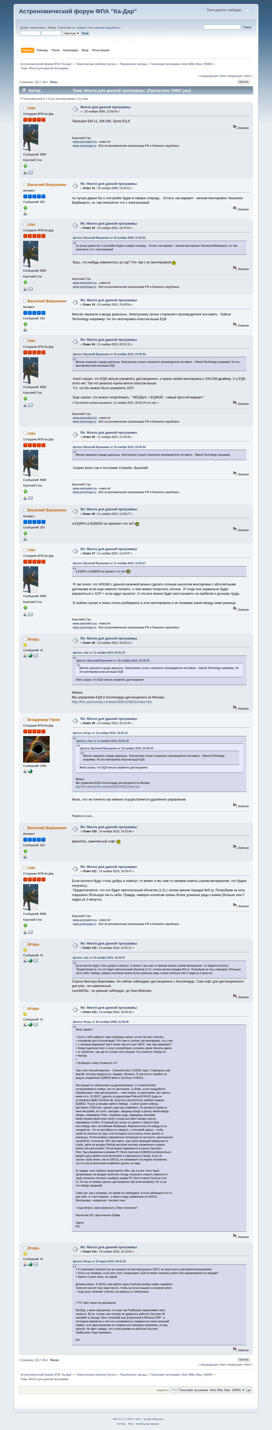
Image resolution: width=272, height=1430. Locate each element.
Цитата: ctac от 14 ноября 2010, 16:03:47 (99, 957)
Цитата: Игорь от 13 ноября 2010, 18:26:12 (100, 733)
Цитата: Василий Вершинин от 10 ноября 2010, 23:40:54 (109, 354)
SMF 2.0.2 (119, 1419)
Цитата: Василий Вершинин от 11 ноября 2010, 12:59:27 (109, 563)
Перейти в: (162, 1390)
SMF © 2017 (134, 1419)
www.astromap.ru (84, 145)
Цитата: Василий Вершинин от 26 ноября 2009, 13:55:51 (109, 237)
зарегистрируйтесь (107, 27)
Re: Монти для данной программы (108, 184)
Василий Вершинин (47, 184)
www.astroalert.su (85, 141)
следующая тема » (240, 75)
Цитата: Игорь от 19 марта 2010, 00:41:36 (99, 1261)
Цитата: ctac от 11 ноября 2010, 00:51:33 (99, 652)
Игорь (33, 639)
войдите (81, 27)
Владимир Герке (44, 719)
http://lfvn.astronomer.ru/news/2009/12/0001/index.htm (112, 702)
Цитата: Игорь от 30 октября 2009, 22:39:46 (101, 1021)
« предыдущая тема (212, 75)
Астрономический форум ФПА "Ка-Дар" (78, 11)
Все (45, 82)
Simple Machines (153, 1419)
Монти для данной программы (105, 107)
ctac (32, 108)
